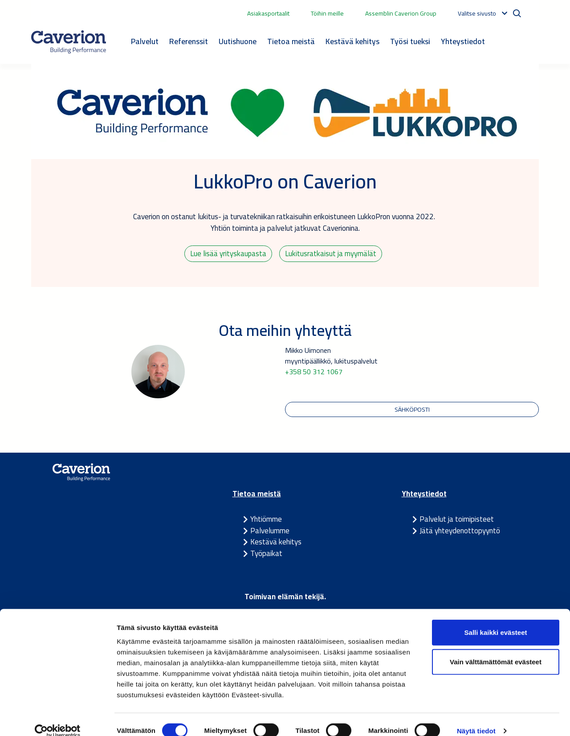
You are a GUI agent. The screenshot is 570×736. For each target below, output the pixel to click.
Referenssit (188, 41)
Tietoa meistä (291, 41)
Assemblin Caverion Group (400, 13)
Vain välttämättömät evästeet (496, 649)
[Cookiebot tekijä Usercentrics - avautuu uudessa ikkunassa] (58, 718)
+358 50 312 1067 (313, 373)
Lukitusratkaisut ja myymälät (331, 254)
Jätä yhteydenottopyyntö (459, 532)
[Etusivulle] (68, 41)
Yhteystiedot (463, 41)
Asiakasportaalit (268, 13)
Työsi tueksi (410, 41)
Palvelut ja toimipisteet (456, 521)
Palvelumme (269, 532)
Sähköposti (412, 411)
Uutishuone (237, 41)
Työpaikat (266, 555)
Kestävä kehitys (352, 41)
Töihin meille (327, 13)
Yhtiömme (266, 521)
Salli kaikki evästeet (495, 620)
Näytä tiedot (476, 718)
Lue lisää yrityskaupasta (228, 254)
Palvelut (145, 41)
